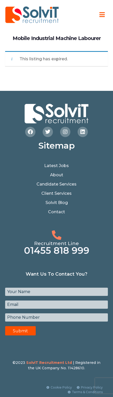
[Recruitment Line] (56, 235)
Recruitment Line (56, 243)
